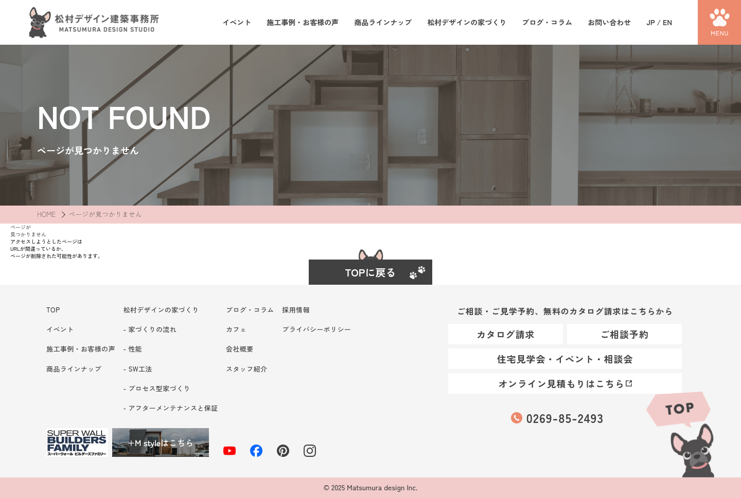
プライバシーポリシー (316, 329)
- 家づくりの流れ (150, 329)
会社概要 (240, 349)
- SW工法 (137, 369)
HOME (46, 214)
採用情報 (296, 310)
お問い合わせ (609, 22)
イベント (236, 22)
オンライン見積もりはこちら (561, 383)
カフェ (236, 329)
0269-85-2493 (565, 418)
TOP (679, 432)
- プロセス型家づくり (156, 388)
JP (650, 22)
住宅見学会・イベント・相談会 (565, 358)
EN (667, 22)
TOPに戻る (370, 272)
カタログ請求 (506, 334)
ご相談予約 (624, 334)
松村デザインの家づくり (466, 22)
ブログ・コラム (547, 22)
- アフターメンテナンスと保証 (170, 408)
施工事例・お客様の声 (303, 22)
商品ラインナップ (383, 22)
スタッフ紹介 (246, 369)
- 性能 (132, 349)
